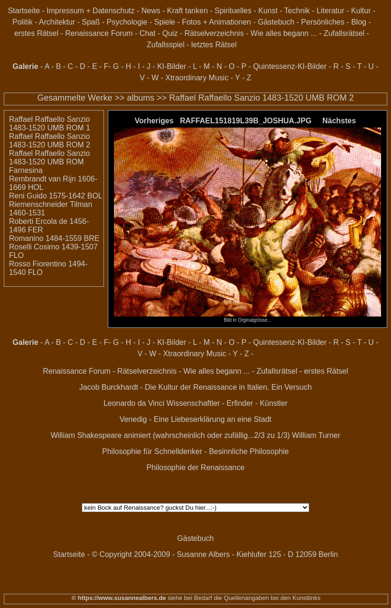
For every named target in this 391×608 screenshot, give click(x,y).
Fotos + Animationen (216, 22)
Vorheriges (154, 121)
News (150, 11)
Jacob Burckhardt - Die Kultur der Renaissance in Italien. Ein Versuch (195, 387)
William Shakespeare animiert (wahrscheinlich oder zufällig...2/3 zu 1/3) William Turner (195, 435)
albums (141, 98)
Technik (297, 11)
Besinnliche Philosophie (249, 451)
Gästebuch (276, 22)
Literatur (331, 11)
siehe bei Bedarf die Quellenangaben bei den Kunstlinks (243, 597)
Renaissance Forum (99, 33)
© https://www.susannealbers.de (118, 597)
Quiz (170, 33)
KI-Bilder (171, 66)
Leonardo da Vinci (134, 403)
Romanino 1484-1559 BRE (54, 238)
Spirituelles (233, 11)
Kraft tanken (187, 11)
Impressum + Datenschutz (91, 11)
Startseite (24, 11)
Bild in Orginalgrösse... (247, 318)
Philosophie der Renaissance (195, 467)
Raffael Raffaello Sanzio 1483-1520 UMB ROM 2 (261, 98)
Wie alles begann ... (284, 33)
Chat (147, 33)
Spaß (91, 22)
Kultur (361, 11)
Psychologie (126, 22)
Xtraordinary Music (196, 78)
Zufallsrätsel (344, 33)
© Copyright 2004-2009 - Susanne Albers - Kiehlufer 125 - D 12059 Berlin (215, 554)
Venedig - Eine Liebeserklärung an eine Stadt (195, 419)
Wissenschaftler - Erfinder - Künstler (226, 403)
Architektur (57, 22)
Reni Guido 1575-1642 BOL (55, 196)
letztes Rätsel (213, 45)
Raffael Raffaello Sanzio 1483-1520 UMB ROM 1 (49, 123)
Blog (358, 22)
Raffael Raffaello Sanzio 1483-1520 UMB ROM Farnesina (49, 161)
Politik (22, 22)
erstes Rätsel (36, 33)
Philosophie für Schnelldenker (152, 451)
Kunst (268, 11)
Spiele (164, 22)
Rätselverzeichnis (213, 33)
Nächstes (339, 121)
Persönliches (323, 22)
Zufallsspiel (165, 45)
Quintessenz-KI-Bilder (290, 66)
